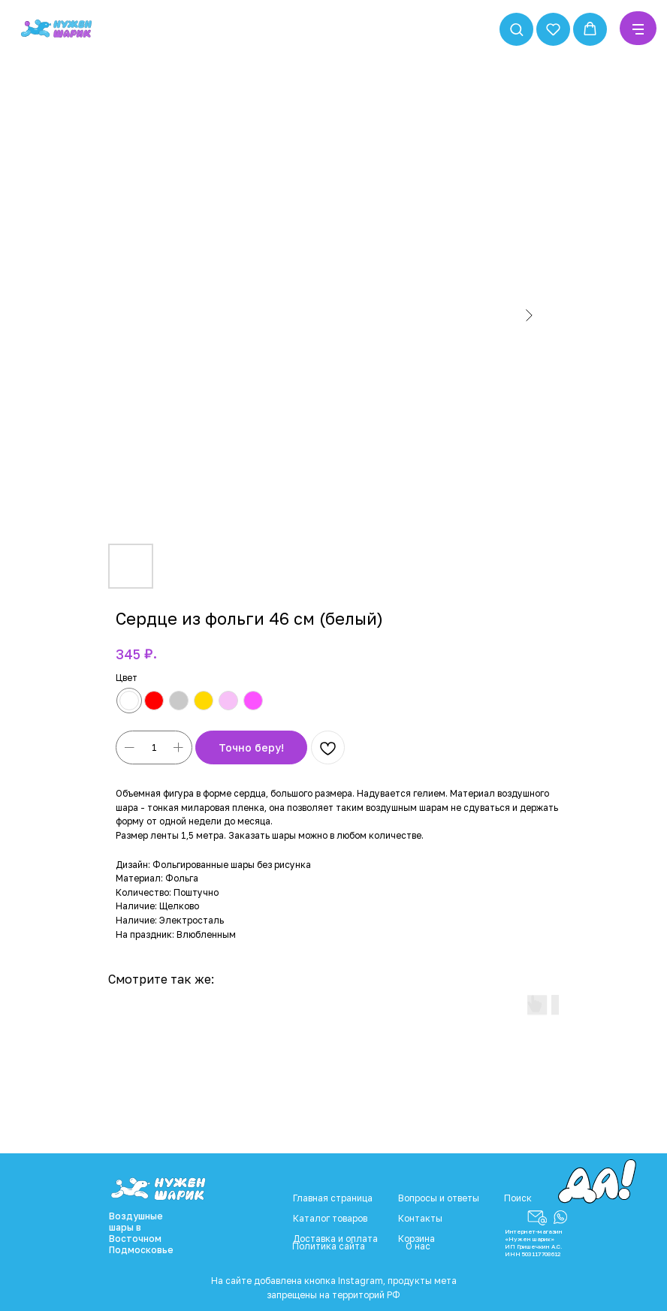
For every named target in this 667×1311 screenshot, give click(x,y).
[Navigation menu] (638, 29)
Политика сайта (328, 1246)
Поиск (518, 1198)
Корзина (416, 1238)
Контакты (420, 1218)
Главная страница (333, 1198)
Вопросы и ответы (438, 1198)
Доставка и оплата (335, 1238)
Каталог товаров (330, 1218)
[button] (516, 29)
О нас (418, 1246)
